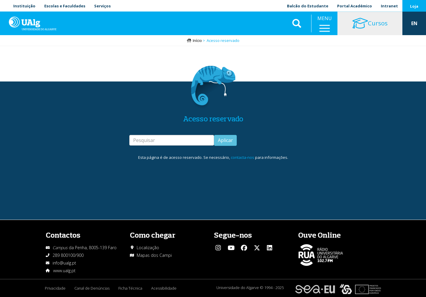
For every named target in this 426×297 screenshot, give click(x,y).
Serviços (102, 6)
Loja (414, 6)
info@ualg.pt (64, 263)
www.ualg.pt (64, 270)
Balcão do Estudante (307, 6)
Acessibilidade (164, 288)
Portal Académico (354, 6)
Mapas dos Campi (154, 255)
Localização (148, 247)
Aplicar (225, 140)
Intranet (389, 6)
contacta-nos (242, 157)
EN (414, 23)
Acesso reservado (213, 118)
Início (197, 40)
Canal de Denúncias (92, 288)
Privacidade (55, 288)
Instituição (24, 6)
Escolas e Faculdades (64, 6)
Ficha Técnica (130, 288)
